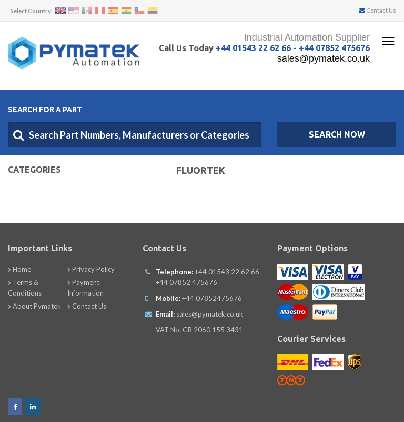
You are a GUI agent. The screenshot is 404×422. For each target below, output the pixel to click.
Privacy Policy (91, 269)
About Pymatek (34, 306)
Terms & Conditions (25, 287)
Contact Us (377, 10)
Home (19, 269)
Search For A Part (45, 109)
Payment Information (85, 287)
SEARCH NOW (337, 134)
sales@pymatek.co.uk (323, 58)
